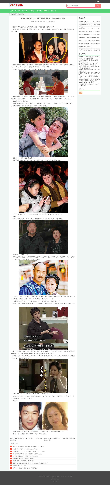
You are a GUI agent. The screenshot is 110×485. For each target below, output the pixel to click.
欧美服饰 (24, 10)
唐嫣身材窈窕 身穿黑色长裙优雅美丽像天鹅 (23, 460)
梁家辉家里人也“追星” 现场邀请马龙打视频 (23, 458)
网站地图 (97, 1)
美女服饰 (46, 10)
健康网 (55, 481)
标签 (80, 92)
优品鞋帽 (39, 10)
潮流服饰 (17, 10)
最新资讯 (53, 10)
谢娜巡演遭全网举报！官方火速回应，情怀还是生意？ (25, 449)
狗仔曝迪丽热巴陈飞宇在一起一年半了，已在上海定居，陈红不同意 (29, 451)
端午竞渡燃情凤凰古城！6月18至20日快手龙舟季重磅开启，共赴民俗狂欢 (30, 463)
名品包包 (31, 10)
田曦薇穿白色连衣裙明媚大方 (20, 465)
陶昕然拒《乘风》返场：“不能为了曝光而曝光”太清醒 (25, 456)
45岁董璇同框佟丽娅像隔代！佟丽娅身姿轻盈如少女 (25, 468)
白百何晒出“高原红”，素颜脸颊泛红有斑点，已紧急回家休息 (27, 453)
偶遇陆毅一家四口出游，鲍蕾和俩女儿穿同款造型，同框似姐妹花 (28, 446)
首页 (11, 10)
